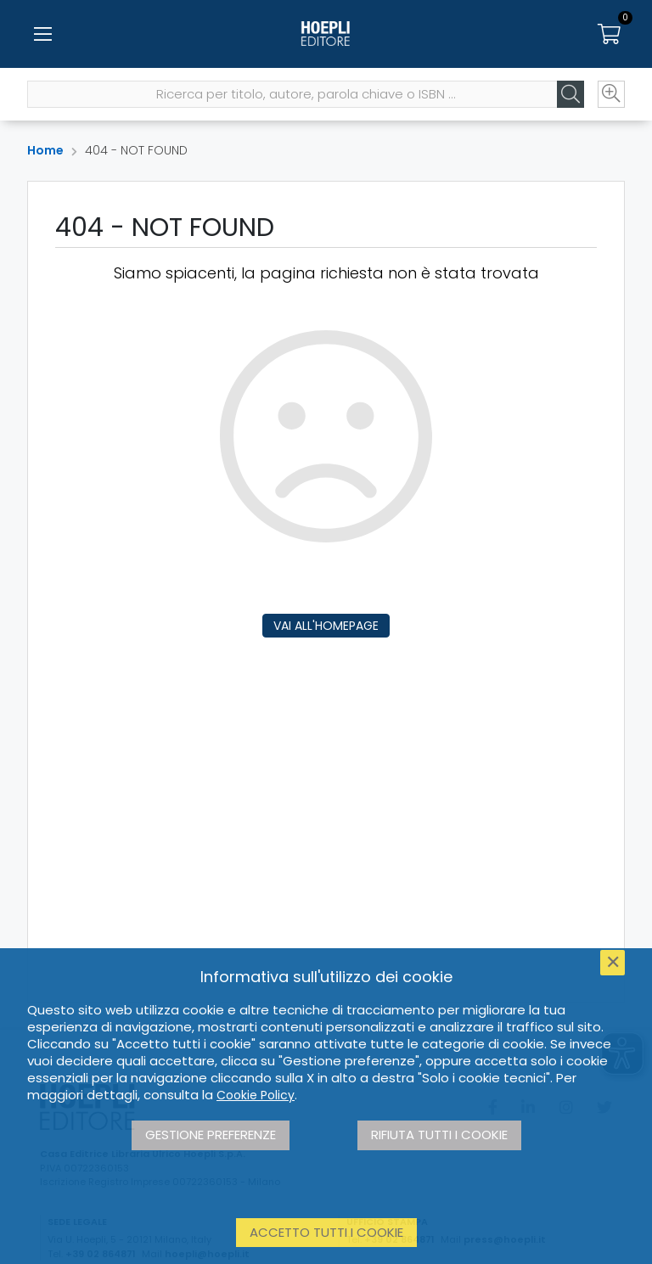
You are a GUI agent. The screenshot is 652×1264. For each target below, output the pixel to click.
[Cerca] (570, 94)
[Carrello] (609, 34)
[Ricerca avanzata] (611, 94)
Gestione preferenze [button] (210, 1134)
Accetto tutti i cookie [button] (326, 1232)
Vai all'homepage (326, 625)
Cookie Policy (255, 1095)
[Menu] (42, 34)
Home (45, 150)
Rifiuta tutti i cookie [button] (439, 1134)
